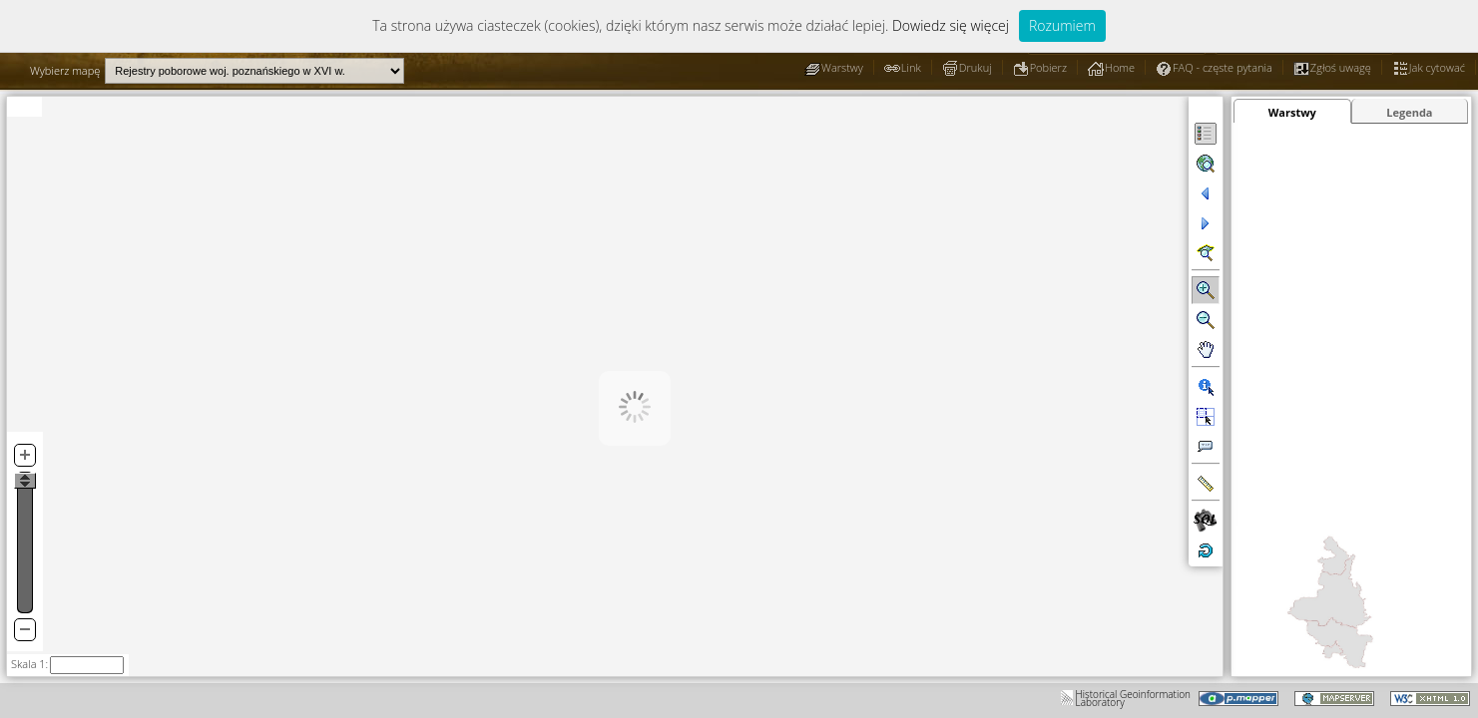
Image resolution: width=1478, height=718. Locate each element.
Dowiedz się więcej (950, 25)
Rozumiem (1062, 25)
